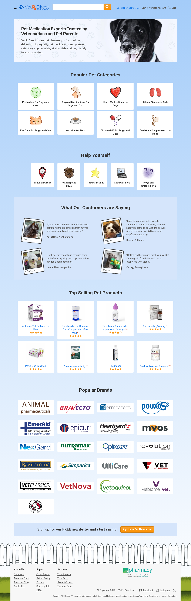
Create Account (158, 8)
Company (19, 574)
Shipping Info (43, 586)
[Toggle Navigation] (15, 8)
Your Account (64, 574)
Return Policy (43, 578)
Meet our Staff (21, 578)
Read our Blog (21, 582)
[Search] (107, 7)
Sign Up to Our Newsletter (137, 530)
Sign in (145, 8)
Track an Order (64, 586)
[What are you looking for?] (78, 7)
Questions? (122, 8)
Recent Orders (65, 582)
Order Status (43, 574)
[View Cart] (172, 8)
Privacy (40, 582)
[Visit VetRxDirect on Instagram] (163, 590)
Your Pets (62, 578)
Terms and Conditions (148, 596)
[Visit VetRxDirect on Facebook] (146, 590)
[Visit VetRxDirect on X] (175, 590)
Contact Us (134, 8)
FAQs (39, 590)
